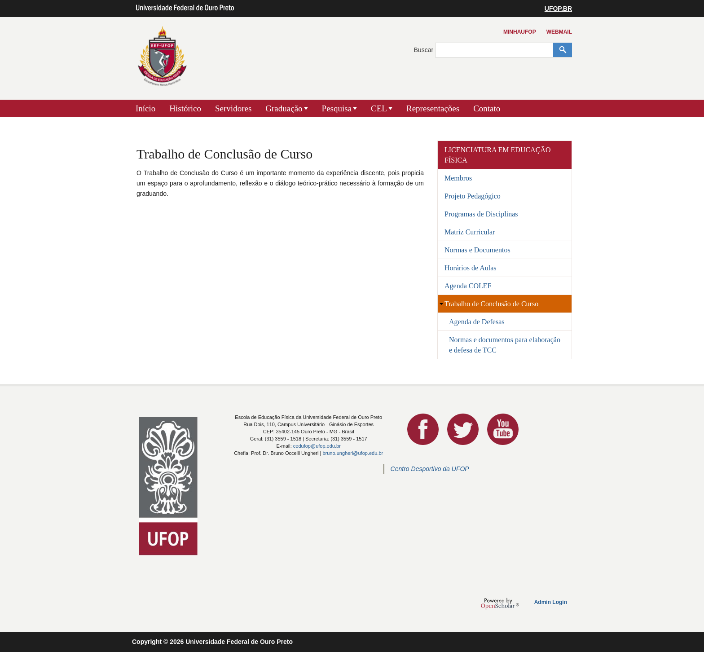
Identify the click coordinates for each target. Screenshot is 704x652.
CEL (379, 108)
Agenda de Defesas (477, 322)
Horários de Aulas (470, 268)
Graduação (283, 108)
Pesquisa (337, 108)
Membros (458, 178)
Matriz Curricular (469, 232)
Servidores (233, 108)
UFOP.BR (558, 8)
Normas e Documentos (477, 250)
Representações (432, 108)
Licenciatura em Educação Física (497, 155)
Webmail (559, 32)
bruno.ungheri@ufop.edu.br (352, 453)
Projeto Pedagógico (472, 196)
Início (145, 108)
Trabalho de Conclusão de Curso (491, 304)
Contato (486, 108)
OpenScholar (500, 603)
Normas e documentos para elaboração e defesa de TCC (504, 345)
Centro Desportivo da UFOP (430, 468)
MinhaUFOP (519, 32)
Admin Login (550, 602)
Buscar (424, 49)
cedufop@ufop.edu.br (317, 446)
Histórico (185, 108)
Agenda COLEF (467, 286)
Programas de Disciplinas (481, 214)
